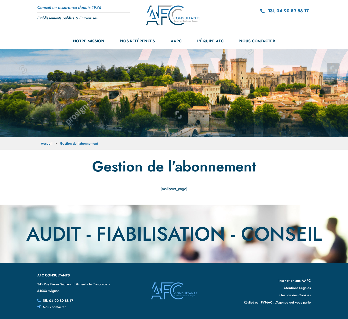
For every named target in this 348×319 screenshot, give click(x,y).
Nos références (137, 41)
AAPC (176, 41)
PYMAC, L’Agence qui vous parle (286, 302)
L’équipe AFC (210, 41)
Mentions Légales (297, 287)
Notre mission (88, 41)
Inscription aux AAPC (294, 280)
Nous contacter (257, 41)
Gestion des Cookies (295, 295)
